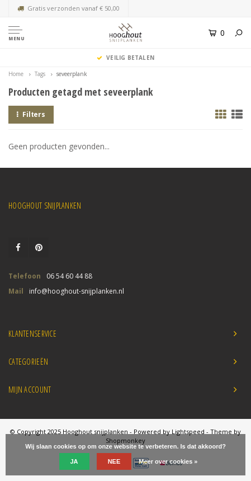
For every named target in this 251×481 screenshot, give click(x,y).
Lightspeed (188, 431)
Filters (31, 114)
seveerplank (71, 74)
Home (15, 74)
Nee (114, 461)
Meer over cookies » (168, 461)
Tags (40, 74)
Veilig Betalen (125, 58)
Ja (74, 461)
